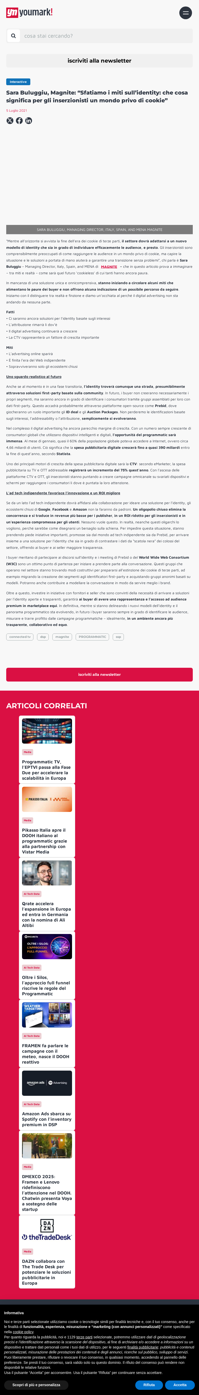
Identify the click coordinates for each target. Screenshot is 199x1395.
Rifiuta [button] (149, 1385)
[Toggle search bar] (13, 35)
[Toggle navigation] (185, 12)
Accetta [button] (180, 1385)
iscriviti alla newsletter (99, 60)
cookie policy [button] (23, 1332)
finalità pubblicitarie (142, 1347)
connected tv (20, 637)
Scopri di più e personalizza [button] (36, 1385)
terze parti (84, 1337)
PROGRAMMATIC (92, 637)
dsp (43, 637)
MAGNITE (109, 266)
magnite (62, 637)
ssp (118, 637)
